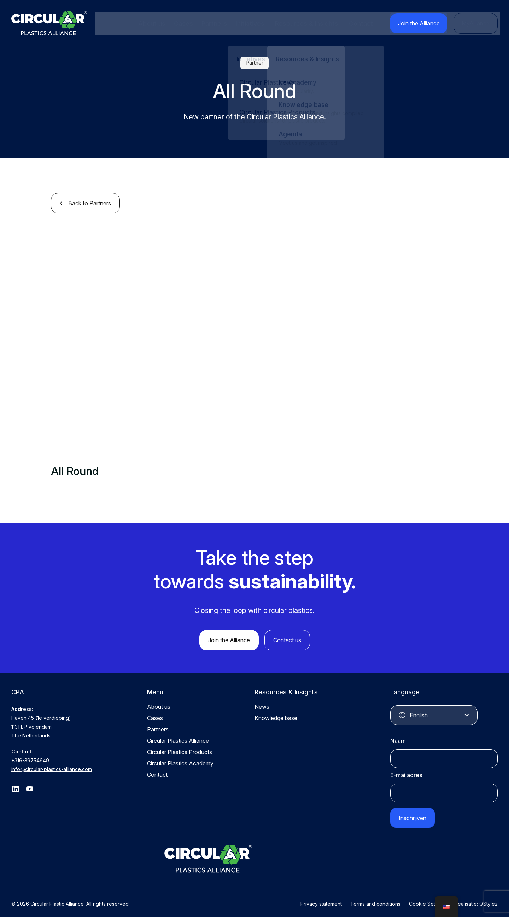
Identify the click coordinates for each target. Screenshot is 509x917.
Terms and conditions (375, 898)
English (419, 713)
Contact (369, 23)
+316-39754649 (30, 759)
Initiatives (247, 23)
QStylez (488, 898)
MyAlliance (477, 23)
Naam (398, 739)
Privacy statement (321, 898)
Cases (183, 23)
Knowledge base (276, 716)
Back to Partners (89, 201)
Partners (213, 23)
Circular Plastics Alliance (178, 739)
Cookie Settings (427, 898)
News (262, 705)
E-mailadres (406, 773)
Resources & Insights (309, 23)
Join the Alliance (424, 23)
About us (153, 23)
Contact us (287, 638)
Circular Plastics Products (179, 750)
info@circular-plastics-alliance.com (51, 768)
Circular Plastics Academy (180, 761)
